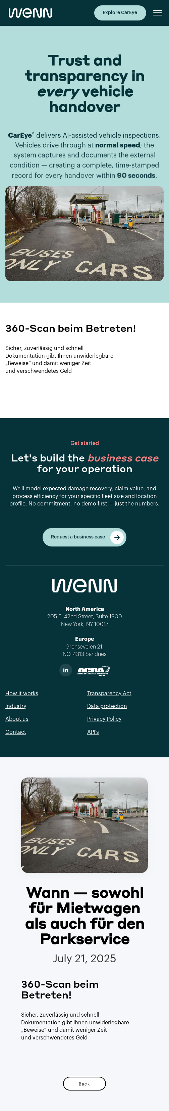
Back (84, 1083)
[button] (155, 13)
